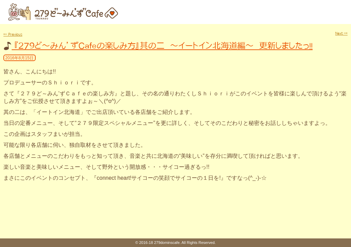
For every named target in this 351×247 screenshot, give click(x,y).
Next (341, 33)
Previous (12, 34)
